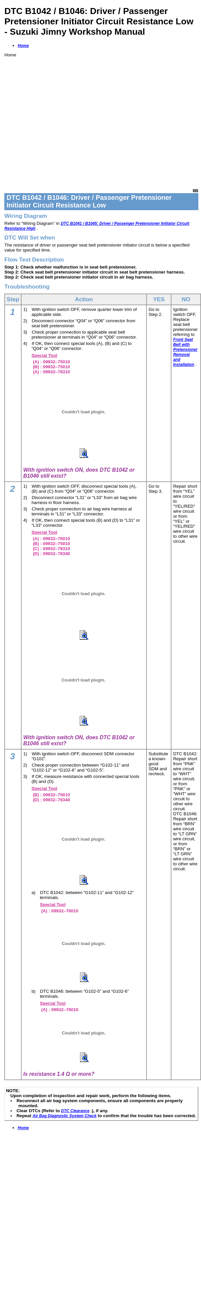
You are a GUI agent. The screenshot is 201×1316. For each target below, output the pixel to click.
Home (23, 45)
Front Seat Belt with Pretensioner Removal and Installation (185, 352)
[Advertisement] (62, 119)
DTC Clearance (75, 1111)
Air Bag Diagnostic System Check (65, 1116)
